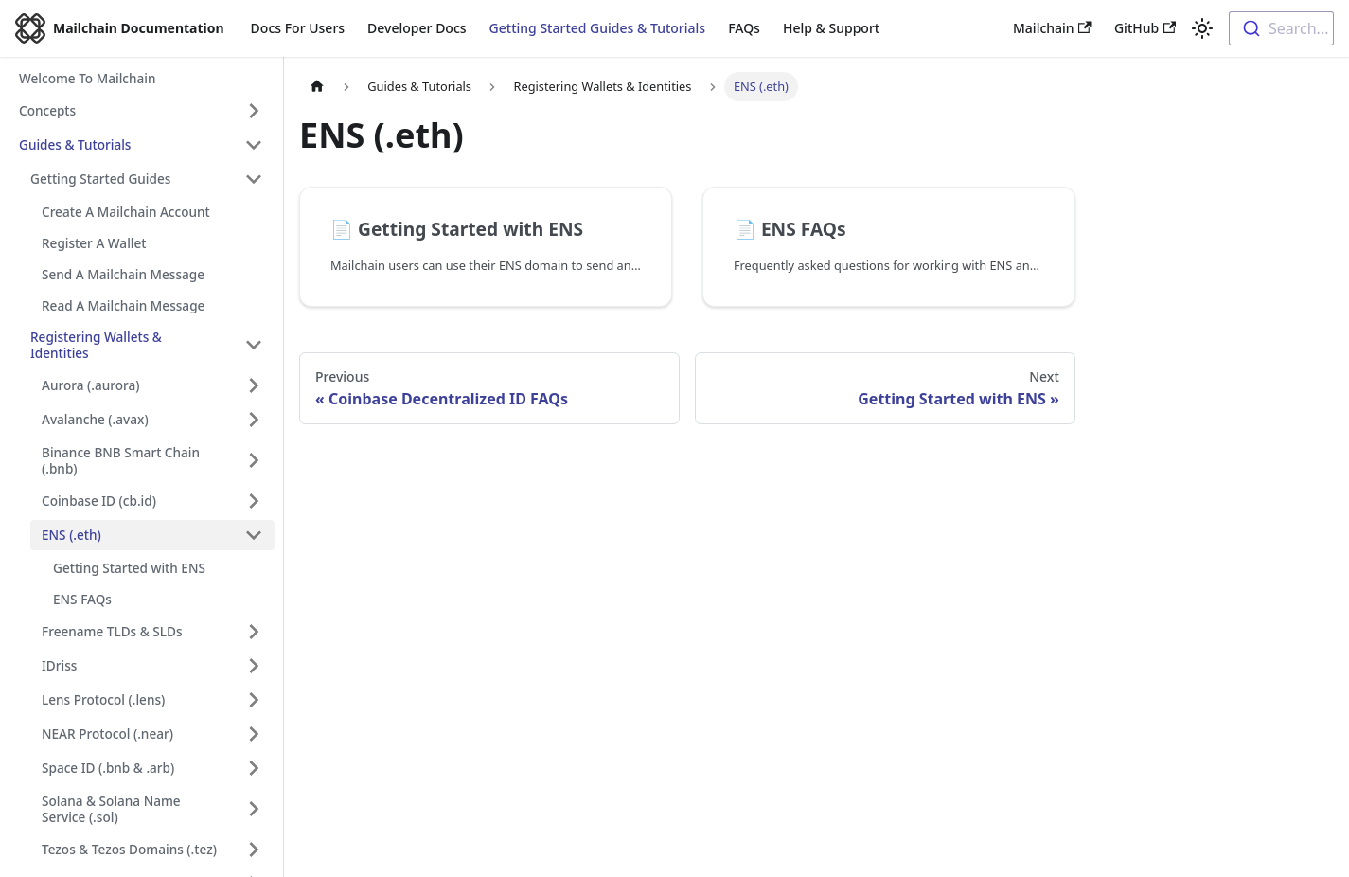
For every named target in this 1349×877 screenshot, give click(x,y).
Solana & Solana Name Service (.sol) (111, 809)
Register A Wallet (94, 243)
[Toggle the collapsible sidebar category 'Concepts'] (254, 111)
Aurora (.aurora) (91, 385)
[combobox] (1281, 28)
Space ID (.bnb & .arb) (108, 768)
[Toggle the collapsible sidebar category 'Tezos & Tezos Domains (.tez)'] (254, 849)
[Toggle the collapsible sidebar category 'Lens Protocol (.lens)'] (254, 700)
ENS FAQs (82, 599)
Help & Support (831, 28)
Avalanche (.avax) (95, 419)
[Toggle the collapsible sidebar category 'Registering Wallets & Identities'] (254, 345)
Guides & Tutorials (75, 144)
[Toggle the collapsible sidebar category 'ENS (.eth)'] (254, 535)
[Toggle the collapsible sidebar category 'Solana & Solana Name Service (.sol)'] (254, 809)
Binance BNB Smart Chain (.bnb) (121, 460)
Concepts (47, 110)
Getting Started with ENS (129, 568)
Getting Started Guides (100, 179)
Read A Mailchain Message (123, 305)
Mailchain (1052, 28)
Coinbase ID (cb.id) (99, 501)
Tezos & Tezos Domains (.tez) (129, 849)
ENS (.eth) (71, 535)
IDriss (59, 665)
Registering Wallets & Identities (96, 345)
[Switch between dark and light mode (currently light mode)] (1202, 28)
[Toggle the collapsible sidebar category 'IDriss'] (254, 666)
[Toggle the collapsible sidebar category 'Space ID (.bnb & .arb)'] (254, 768)
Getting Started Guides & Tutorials (597, 28)
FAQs (744, 28)
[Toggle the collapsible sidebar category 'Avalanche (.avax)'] (254, 419)
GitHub (1145, 28)
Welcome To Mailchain (87, 78)
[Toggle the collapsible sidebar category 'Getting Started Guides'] (254, 179)
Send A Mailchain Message (123, 274)
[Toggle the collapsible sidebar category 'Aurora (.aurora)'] (254, 385)
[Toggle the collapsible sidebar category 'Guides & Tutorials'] (254, 145)
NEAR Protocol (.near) (107, 734)
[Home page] (317, 86)
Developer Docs (416, 28)
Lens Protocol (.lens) (103, 699)
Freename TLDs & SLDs (112, 631)
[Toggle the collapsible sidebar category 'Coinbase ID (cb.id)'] (254, 501)
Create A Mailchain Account (126, 212)
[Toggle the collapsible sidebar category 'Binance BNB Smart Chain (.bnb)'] (254, 460)
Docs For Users (298, 28)
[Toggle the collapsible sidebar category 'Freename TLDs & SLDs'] (254, 632)
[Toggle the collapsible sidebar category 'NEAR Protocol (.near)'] (254, 734)
